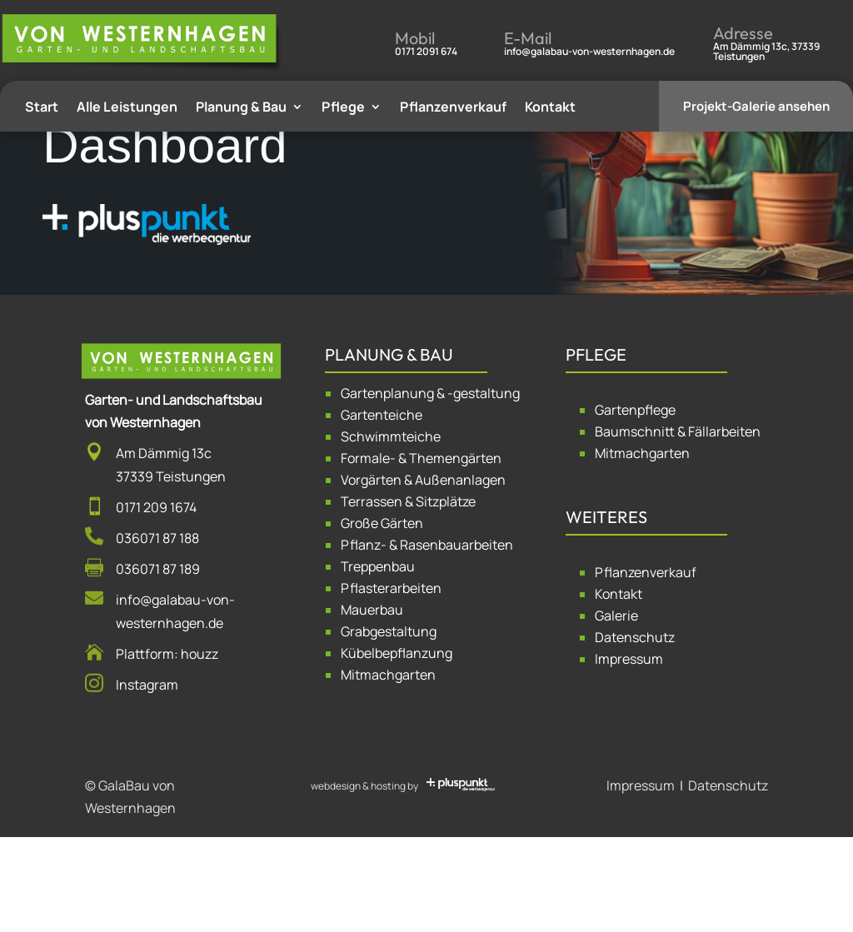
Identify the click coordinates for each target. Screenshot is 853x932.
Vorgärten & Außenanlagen (423, 575)
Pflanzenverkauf (645, 668)
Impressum (629, 754)
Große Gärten (382, 618)
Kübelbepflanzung (396, 748)
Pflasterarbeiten (391, 683)
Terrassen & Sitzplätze (408, 596)
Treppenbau (378, 661)
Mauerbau (372, 704)
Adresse (743, 32)
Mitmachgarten (388, 769)
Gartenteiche (381, 510)
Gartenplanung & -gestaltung (430, 488)
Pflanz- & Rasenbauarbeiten (427, 639)
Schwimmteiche (391, 531)
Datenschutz (635, 733)
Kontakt (618, 689)
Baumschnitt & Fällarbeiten (678, 526)
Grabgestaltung (388, 726)
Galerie (616, 711)
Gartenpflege (635, 505)
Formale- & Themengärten (421, 553)
